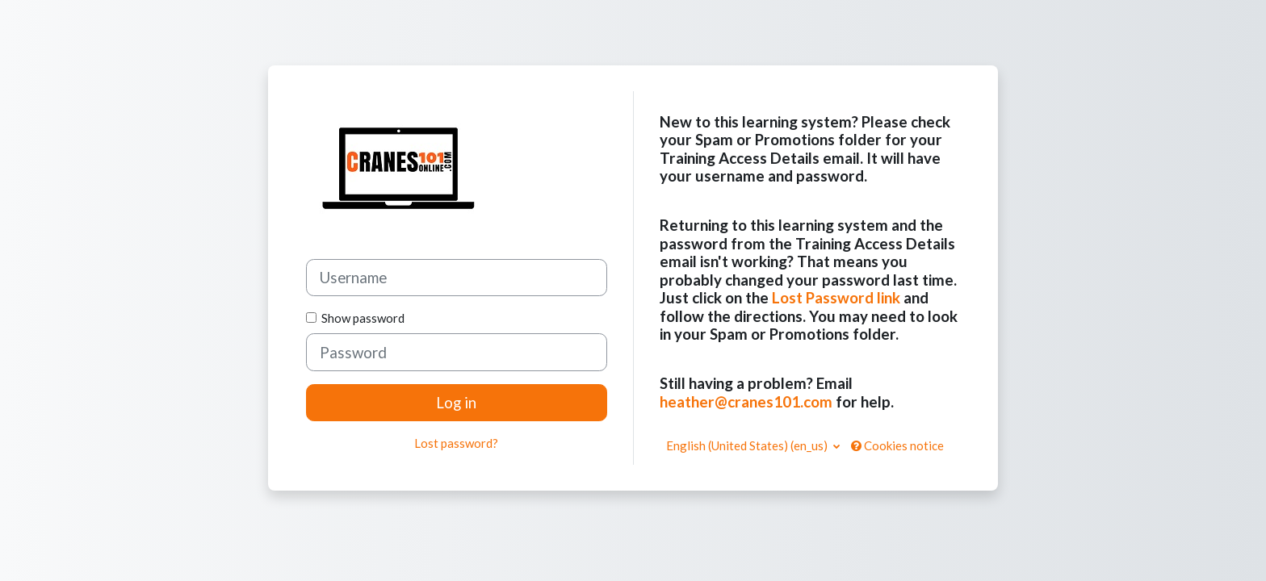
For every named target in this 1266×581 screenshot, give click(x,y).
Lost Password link (836, 297)
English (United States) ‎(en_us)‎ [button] (748, 445)
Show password (360, 318)
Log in (456, 402)
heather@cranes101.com (746, 401)
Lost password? (456, 443)
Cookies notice (897, 445)
